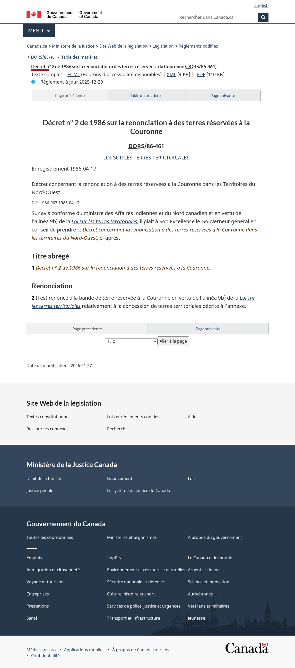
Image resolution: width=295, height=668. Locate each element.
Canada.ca (37, 46)
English (261, 5)
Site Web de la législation (123, 46)
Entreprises (38, 594)
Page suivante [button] (222, 95)
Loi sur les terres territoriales (104, 221)
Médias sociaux (41, 650)
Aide (192, 417)
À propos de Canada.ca (134, 650)
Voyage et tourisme (46, 582)
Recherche (117, 429)
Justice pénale (40, 490)
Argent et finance (205, 570)
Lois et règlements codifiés (133, 417)
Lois (192, 478)
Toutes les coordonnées (50, 537)
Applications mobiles (84, 650)
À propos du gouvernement (215, 537)
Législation (163, 46)
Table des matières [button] (146, 95)
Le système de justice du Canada (138, 490)
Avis (168, 650)
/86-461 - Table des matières (64, 57)
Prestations (38, 606)
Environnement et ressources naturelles (146, 570)
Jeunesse (196, 618)
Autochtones (200, 594)
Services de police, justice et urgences (143, 606)
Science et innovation (208, 582)
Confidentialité (45, 655)
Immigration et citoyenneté (53, 570)
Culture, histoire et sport (131, 594)
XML (171, 74)
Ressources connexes (47, 429)
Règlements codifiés (198, 46)
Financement (119, 478)
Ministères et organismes (132, 537)
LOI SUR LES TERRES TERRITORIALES (146, 157)
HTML (73, 74)
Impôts (114, 557)
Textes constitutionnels (49, 417)
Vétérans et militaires (208, 606)
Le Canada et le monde (210, 557)
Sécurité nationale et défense (135, 582)
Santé (32, 618)
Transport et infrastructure (133, 618)
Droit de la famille (44, 478)
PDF (201, 74)
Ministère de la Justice (73, 46)
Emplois (34, 557)
